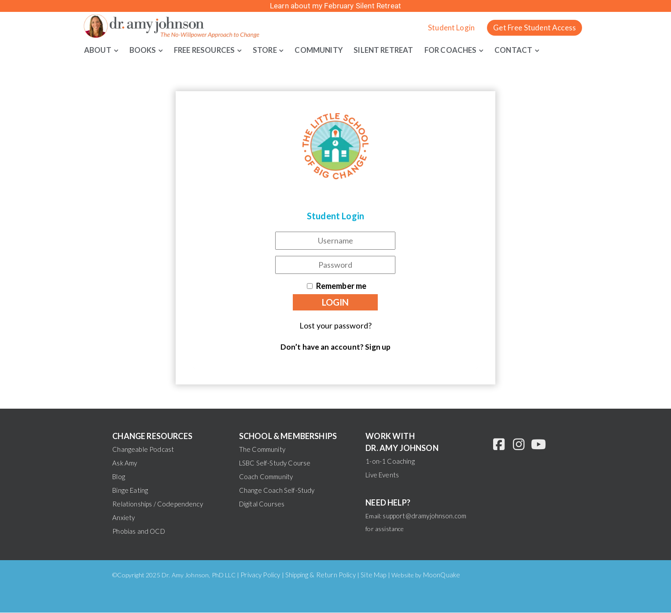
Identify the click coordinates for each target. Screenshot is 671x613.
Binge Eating (130, 491)
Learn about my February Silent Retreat (335, 5)
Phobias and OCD (138, 531)
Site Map (373, 575)
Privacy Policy (260, 575)
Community (327, 49)
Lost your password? (335, 325)
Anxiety (123, 518)
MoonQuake (441, 575)
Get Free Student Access (534, 27)
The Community (262, 450)
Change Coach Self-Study (277, 491)
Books (143, 49)
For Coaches (463, 49)
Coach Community (266, 477)
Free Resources (208, 49)
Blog (118, 477)
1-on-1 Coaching (389, 461)
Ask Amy (124, 463)
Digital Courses (261, 504)
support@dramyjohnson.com (424, 516)
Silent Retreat (394, 49)
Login (335, 302)
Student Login (451, 27)
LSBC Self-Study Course (275, 463)
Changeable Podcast (143, 450)
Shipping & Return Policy (320, 575)
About (97, 49)
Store (271, 49)
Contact (528, 49)
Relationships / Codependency (157, 504)
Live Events (382, 475)
